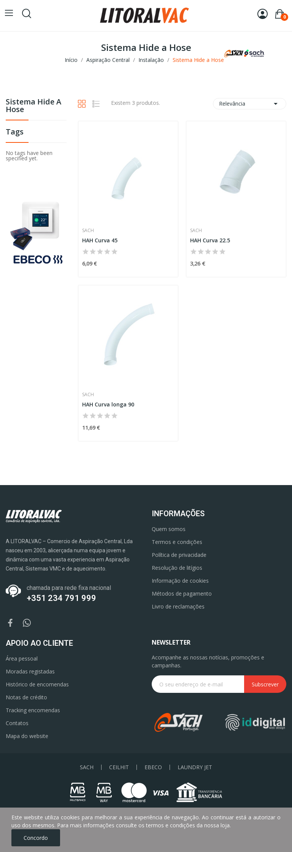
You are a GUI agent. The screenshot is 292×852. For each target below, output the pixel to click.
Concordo (36, 837)
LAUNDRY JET (195, 767)
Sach (88, 230)
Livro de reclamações (178, 606)
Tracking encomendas (33, 710)
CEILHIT (119, 767)
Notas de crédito (26, 697)
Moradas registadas (30, 671)
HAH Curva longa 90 (108, 404)
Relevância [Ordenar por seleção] (249, 103)
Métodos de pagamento (182, 593)
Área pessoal (22, 658)
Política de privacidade (179, 554)
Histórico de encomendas (37, 684)
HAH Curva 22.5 (210, 240)
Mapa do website (27, 736)
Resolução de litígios (177, 567)
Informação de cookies (180, 580)
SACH (87, 767)
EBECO (153, 767)
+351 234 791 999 (61, 598)
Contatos (17, 723)
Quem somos (169, 529)
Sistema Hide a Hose (33, 106)
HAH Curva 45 (99, 240)
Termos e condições (177, 541)
